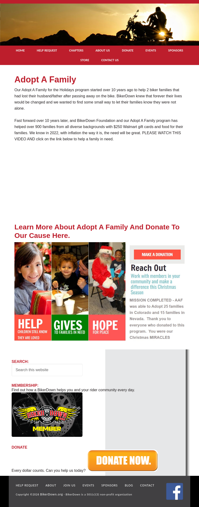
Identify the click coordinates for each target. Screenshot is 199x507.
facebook (174, 491)
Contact (136, 485)
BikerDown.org (50, 493)
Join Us (64, 485)
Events (82, 485)
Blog (119, 485)
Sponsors (102, 485)
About (47, 485)
